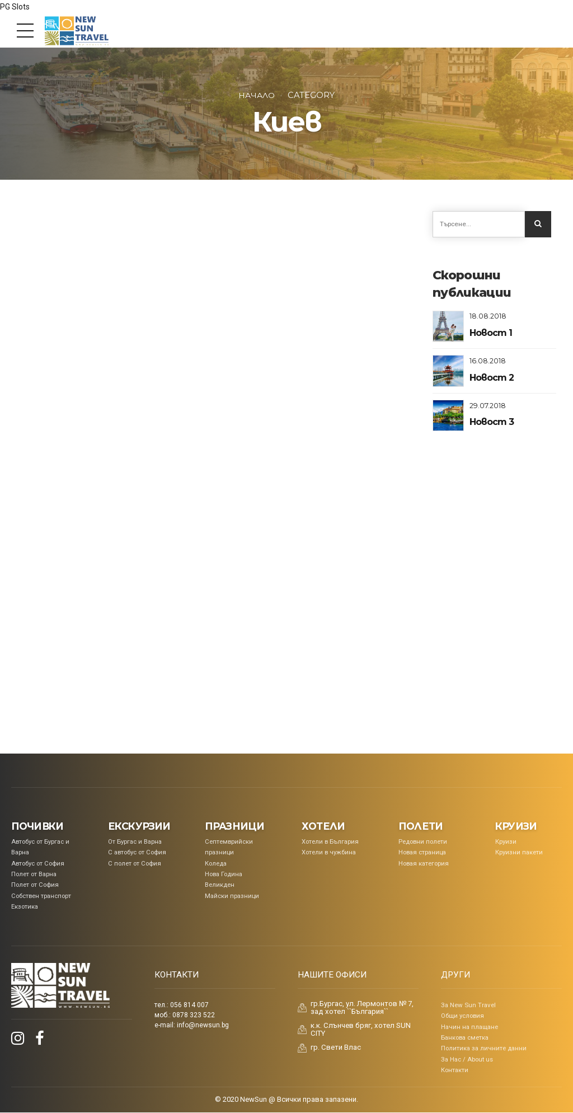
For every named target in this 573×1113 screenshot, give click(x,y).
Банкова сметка (465, 1038)
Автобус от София (37, 864)
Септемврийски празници (229, 847)
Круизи (505, 842)
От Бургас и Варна (135, 842)
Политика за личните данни (484, 1049)
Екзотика (24, 907)
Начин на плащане (469, 1027)
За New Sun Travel (468, 1005)
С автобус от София (137, 853)
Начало (256, 95)
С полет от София (134, 864)
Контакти (454, 1070)
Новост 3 (491, 423)
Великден (219, 886)
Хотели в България (330, 842)
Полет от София (35, 886)
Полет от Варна (34, 874)
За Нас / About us (467, 1060)
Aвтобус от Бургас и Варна (40, 847)
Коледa (216, 864)
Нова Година (223, 874)
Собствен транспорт (41, 896)
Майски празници (232, 896)
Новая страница (422, 853)
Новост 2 (491, 378)
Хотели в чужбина (329, 853)
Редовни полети (422, 842)
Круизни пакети (519, 853)
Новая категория (423, 864)
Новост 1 (490, 334)
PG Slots (15, 6)
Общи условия (462, 1017)
